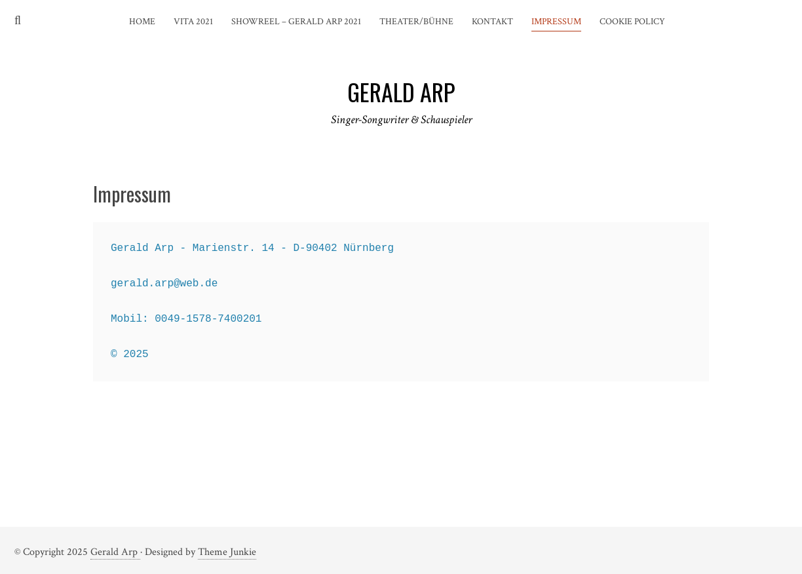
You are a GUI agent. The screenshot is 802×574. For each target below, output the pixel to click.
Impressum (556, 22)
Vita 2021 (193, 22)
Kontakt (492, 22)
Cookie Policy (632, 22)
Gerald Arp (115, 552)
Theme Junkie (227, 552)
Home (142, 22)
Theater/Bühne (416, 22)
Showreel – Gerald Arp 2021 (296, 22)
